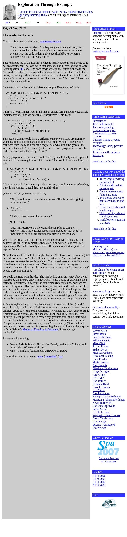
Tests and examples (103, 124)
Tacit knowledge (102, 291)
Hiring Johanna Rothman (107, 396)
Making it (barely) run (105, 249)
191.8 (7, 22)
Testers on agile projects (106, 152)
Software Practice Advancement (109, 460)
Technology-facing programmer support (104, 129)
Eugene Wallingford (104, 424)
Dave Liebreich (101, 387)
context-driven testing (80, 11)
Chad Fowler (100, 358)
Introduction (99, 120)
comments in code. (50, 41)
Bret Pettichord (101, 393)
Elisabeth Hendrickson (105, 368)
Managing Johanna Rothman (109, 399)
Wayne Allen (100, 330)
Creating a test (101, 246)
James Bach (99, 333)
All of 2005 (99, 478)
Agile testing (59, 11)
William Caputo (101, 340)
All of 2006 (99, 475)
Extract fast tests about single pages (112, 209)
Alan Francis (100, 365)
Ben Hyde (98, 377)
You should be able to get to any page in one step (111, 200)
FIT (22, 68)
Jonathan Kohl (101, 384)
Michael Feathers (102, 352)
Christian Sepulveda (104, 405)
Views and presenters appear (108, 252)
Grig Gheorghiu (101, 371)
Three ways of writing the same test (111, 180)
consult (98, 32)
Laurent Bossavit (102, 337)
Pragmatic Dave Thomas (106, 415)
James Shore (99, 409)
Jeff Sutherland (101, 412)
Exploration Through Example (45, 4)
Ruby (44, 14)
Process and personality (106, 307)
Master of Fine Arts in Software (40, 340)
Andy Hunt (99, 374)
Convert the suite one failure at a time (111, 193)
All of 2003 (99, 485)
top (60, 367)
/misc (40, 367)
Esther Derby (100, 349)
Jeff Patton (99, 390)
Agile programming (29, 14)
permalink (50, 367)
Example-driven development (34, 11)
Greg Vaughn (100, 421)
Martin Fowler (101, 362)
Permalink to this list (104, 161)
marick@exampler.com (105, 51)
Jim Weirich (99, 427)
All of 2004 (99, 482)
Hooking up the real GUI (106, 255)
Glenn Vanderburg (103, 418)
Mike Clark (99, 343)
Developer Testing (103, 355)
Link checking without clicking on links (112, 215)
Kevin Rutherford (102, 402)
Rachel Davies (101, 346)
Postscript (98, 155)
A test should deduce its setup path (111, 187)
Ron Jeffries (99, 380)
